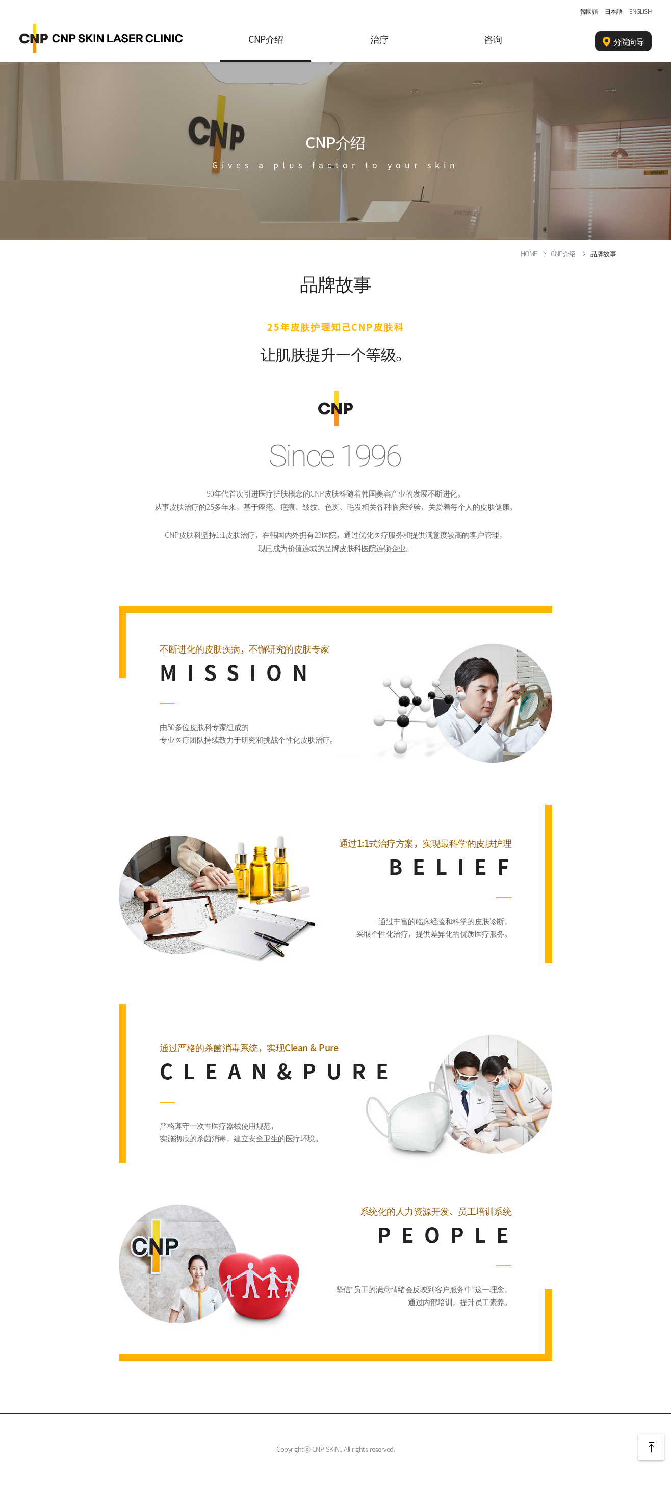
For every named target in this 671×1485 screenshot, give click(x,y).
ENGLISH (640, 11)
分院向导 (623, 41)
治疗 (379, 39)
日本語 (614, 11)
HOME (529, 253)
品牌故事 (603, 253)
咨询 (493, 39)
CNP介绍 (265, 39)
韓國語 (589, 11)
